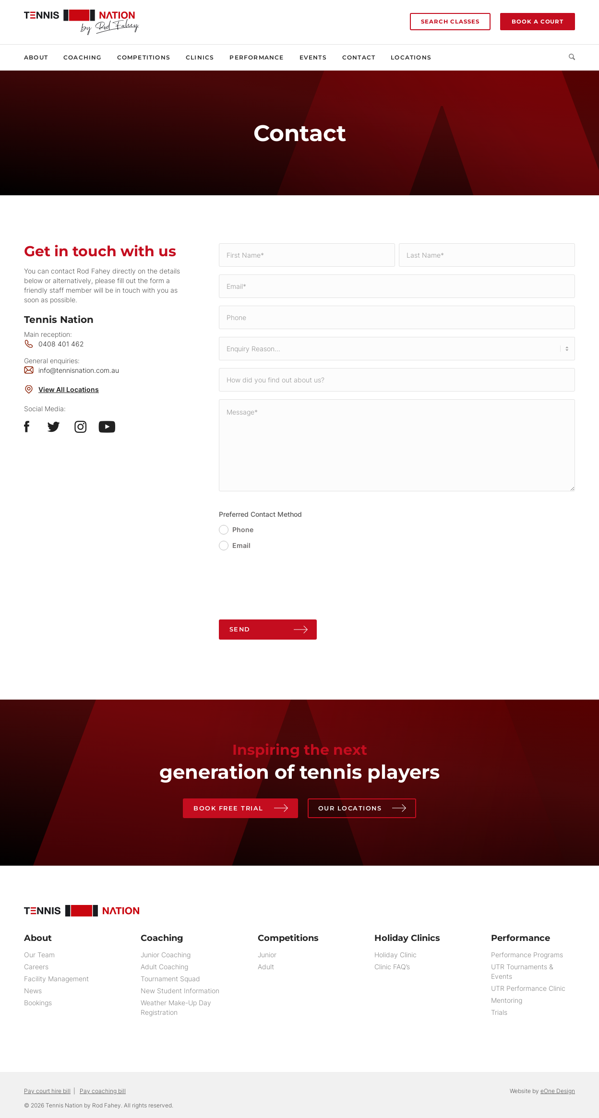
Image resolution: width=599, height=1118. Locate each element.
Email (241, 545)
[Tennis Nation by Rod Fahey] (81, 17)
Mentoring (506, 1001)
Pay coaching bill (103, 1091)
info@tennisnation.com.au (78, 370)
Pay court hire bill (47, 1091)
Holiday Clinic (395, 955)
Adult (266, 967)
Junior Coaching (166, 955)
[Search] (568, 58)
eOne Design (557, 1091)
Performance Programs (527, 955)
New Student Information (180, 991)
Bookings (38, 1003)
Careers (36, 967)
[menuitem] (40, 58)
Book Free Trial (228, 808)
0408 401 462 (61, 344)
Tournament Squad (170, 979)
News (33, 991)
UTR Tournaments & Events (522, 972)
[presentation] (292, 588)
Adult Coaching (164, 967)
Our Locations (350, 808)
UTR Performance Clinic (528, 989)
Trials (499, 1013)
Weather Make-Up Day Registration (176, 1008)
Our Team (39, 955)
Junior (267, 955)
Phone (242, 529)
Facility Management (56, 979)
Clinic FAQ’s (392, 967)
